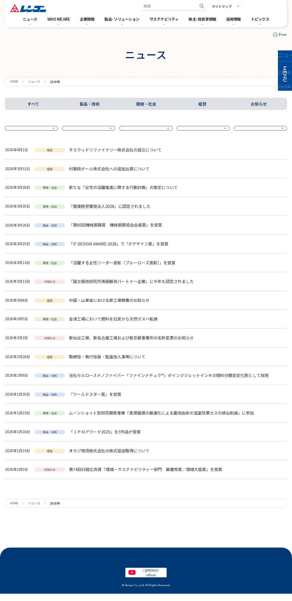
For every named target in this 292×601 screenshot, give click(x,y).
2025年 (87, 131)
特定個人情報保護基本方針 (167, 566)
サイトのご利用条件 (75, 566)
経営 (202, 104)
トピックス (260, 19)
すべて (33, 104)
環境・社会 (146, 104)
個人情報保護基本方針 (118, 566)
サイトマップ (213, 6)
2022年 (258, 131)
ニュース (30, 19)
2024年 (144, 131)
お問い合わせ (269, 6)
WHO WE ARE (58, 19)
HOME (14, 81)
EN (243, 6)
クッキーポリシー (212, 566)
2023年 (201, 131)
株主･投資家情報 (202, 19)
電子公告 (42, 566)
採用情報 (233, 19)
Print (283, 35)
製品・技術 (90, 104)
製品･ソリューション (121, 19)
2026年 (29, 131)
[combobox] (164, 6)
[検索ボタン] (193, 6)
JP (232, 6)
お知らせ (259, 104)
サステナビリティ (164, 19)
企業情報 (87, 19)
